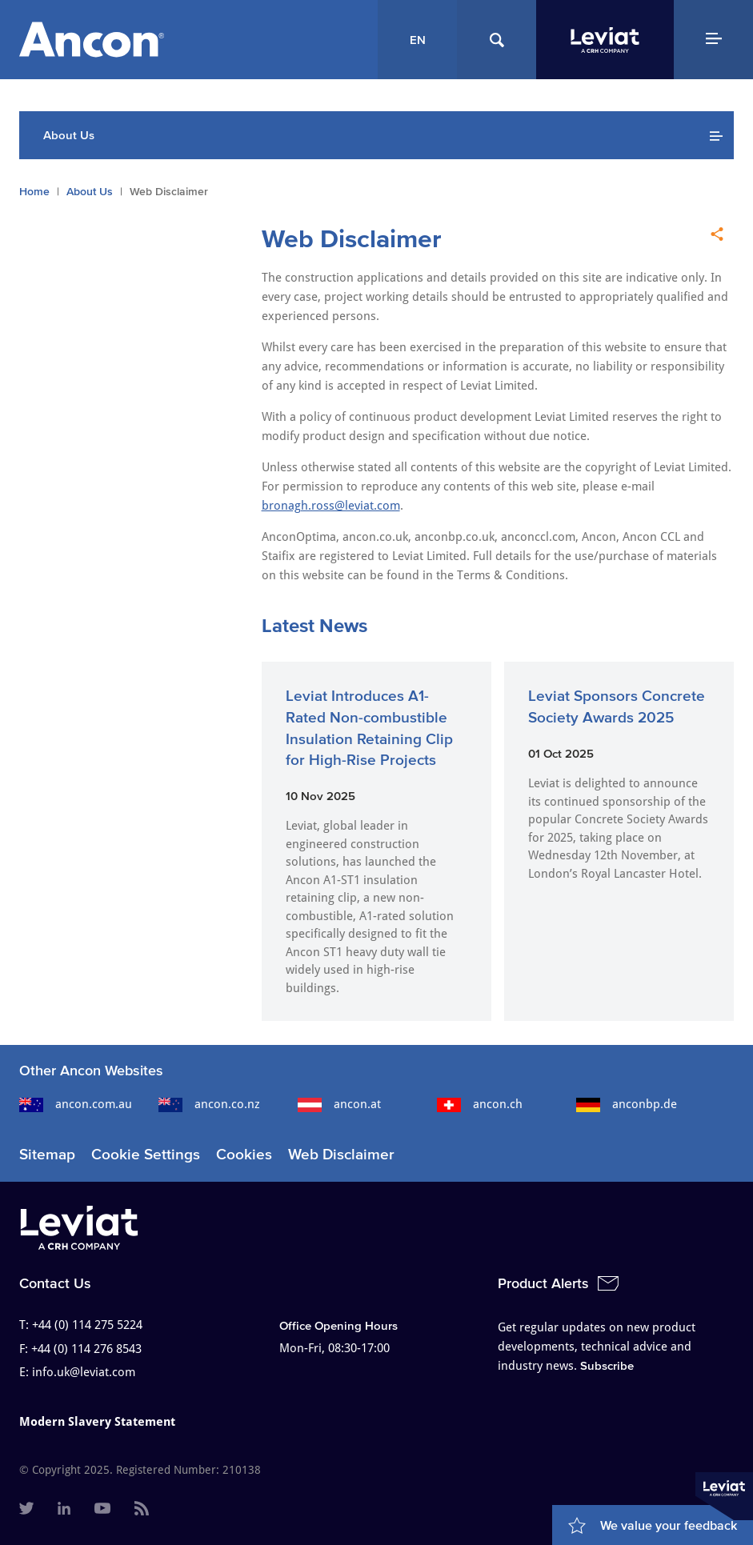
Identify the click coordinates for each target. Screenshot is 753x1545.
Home (34, 192)
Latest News (314, 625)
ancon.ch (480, 1104)
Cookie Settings (145, 1154)
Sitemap (47, 1154)
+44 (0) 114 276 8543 (86, 1349)
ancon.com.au (75, 1104)
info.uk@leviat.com (83, 1372)
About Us (89, 192)
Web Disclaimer (341, 1154)
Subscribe (607, 1365)
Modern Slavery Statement (97, 1422)
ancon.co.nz (209, 1104)
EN (418, 39)
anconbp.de (626, 1104)
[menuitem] (26, 1510)
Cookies (244, 1154)
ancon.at (339, 1104)
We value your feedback (668, 1525)
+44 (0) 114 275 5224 (87, 1325)
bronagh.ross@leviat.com (331, 505)
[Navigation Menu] (713, 39)
